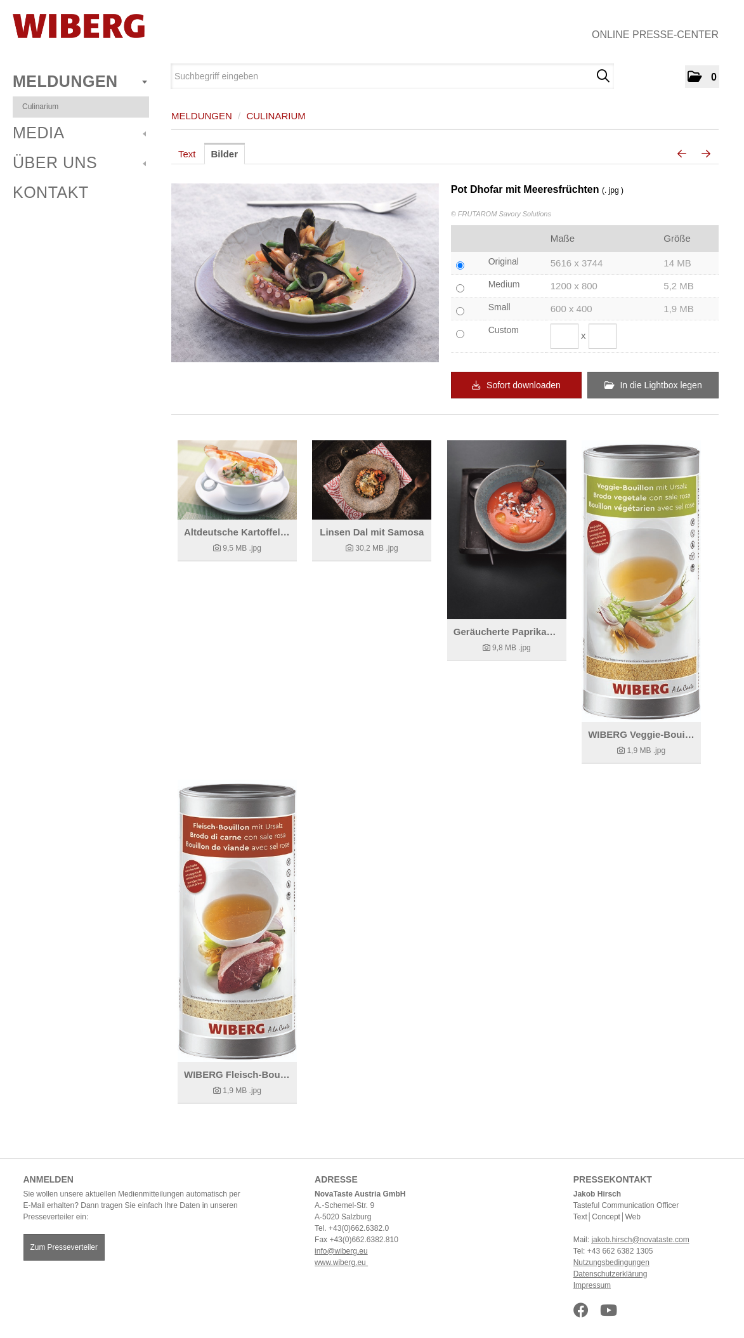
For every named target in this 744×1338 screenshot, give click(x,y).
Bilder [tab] (224, 153)
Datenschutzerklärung (610, 1273)
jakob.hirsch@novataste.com (640, 1239)
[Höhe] (603, 336)
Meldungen (80, 81)
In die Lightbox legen (653, 385)
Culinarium (40, 106)
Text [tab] (187, 153)
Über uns (79, 162)
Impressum (592, 1285)
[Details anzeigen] (237, 480)
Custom (503, 330)
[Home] (79, 26)
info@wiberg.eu (341, 1251)
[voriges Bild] (681, 154)
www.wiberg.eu (341, 1262)
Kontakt (51, 192)
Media (79, 132)
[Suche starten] (603, 76)
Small (499, 307)
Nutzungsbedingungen (611, 1262)
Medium (504, 284)
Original (503, 261)
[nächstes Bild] (706, 154)
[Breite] (564, 336)
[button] (702, 76)
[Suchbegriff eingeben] (392, 76)
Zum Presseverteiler (64, 1247)
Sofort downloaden (516, 385)
